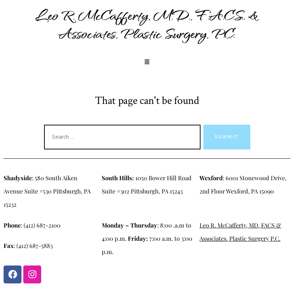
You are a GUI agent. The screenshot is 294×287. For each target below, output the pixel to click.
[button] (147, 62)
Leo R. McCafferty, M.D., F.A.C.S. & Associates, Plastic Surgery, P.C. (147, 24)
